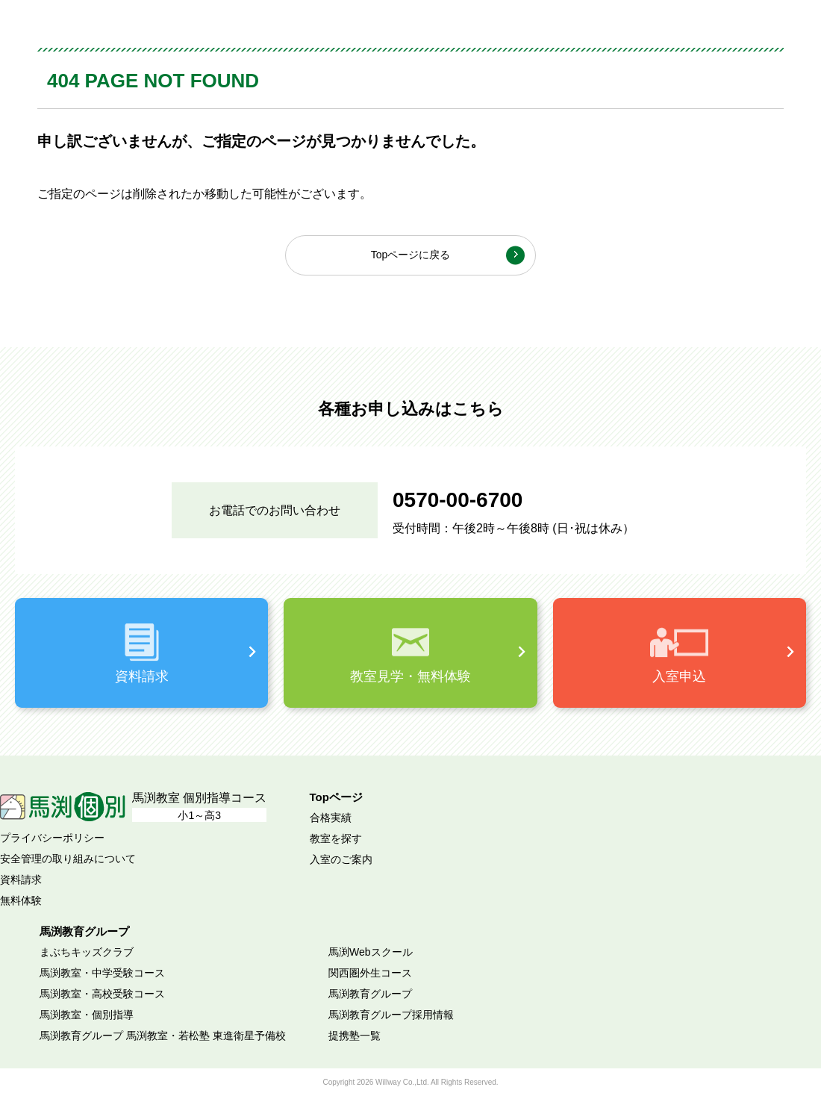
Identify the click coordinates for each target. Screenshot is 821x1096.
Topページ (336, 797)
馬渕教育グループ (370, 994)
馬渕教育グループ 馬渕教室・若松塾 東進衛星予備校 (163, 1035)
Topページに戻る (411, 255)
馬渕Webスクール (370, 952)
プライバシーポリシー (52, 838)
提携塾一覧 (354, 1035)
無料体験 (21, 900)
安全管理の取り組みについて (68, 859)
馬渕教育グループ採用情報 (391, 1015)
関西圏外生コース (370, 973)
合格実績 (331, 817)
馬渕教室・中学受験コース (102, 973)
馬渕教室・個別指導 (87, 1015)
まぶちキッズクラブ (87, 952)
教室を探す (336, 838)
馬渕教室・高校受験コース (102, 994)
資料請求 (21, 879)
